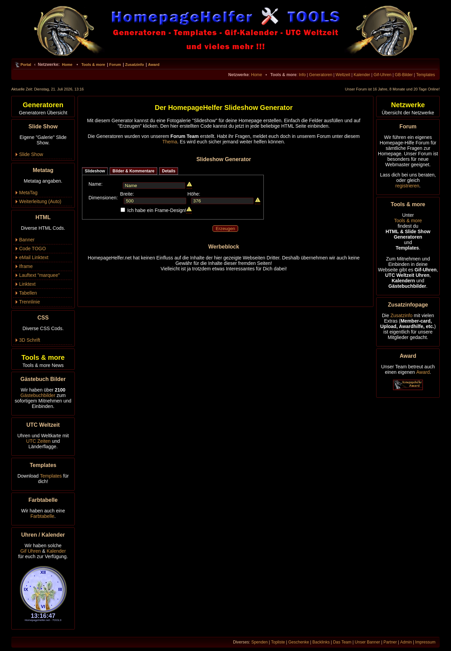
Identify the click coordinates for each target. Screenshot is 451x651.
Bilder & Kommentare (133, 171)
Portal (25, 64)
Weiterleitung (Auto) (40, 201)
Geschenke (298, 642)
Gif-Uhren (382, 74)
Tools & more (93, 64)
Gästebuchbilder (37, 395)
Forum (115, 64)
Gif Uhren (30, 551)
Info (302, 74)
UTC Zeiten (38, 441)
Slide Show (31, 154)
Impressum (425, 642)
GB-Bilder (404, 74)
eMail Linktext (34, 257)
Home (67, 64)
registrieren (407, 185)
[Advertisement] (224, 286)
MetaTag (28, 192)
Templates (425, 74)
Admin (406, 642)
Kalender (362, 74)
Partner (390, 642)
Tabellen (28, 293)
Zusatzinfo (134, 64)
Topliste (278, 642)
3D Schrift (29, 340)
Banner (27, 239)
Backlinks (321, 642)
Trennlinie (29, 302)
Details (168, 171)
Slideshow (95, 171)
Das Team (342, 642)
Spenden (259, 642)
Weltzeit (343, 74)
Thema (169, 141)
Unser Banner (367, 642)
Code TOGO (32, 248)
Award (153, 64)
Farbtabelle (42, 516)
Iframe (26, 266)
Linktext (27, 284)
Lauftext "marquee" (39, 275)
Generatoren (320, 74)
